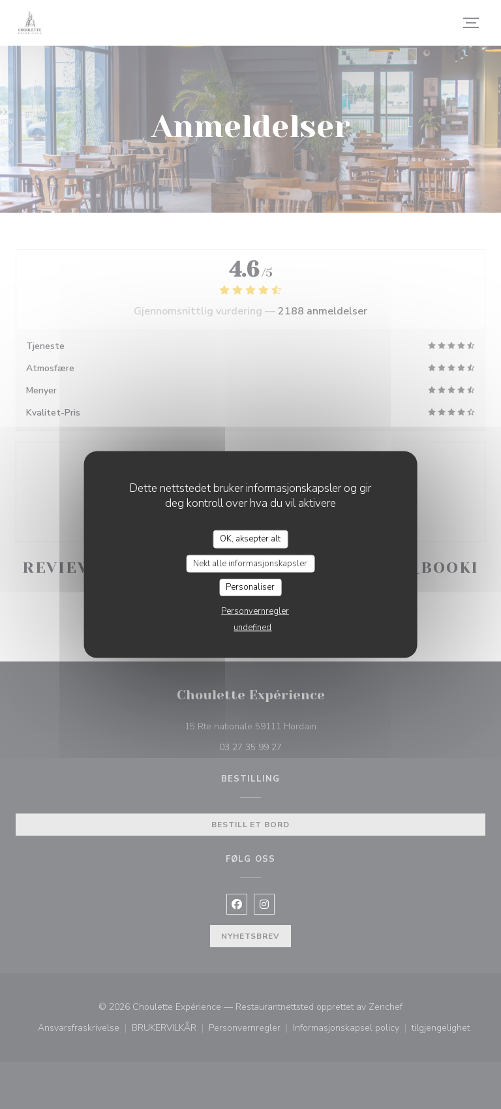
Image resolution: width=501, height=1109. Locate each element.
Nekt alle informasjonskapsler (250, 563)
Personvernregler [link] (255, 610)
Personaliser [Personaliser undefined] (250, 587)
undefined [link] (252, 627)
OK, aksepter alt (250, 539)
